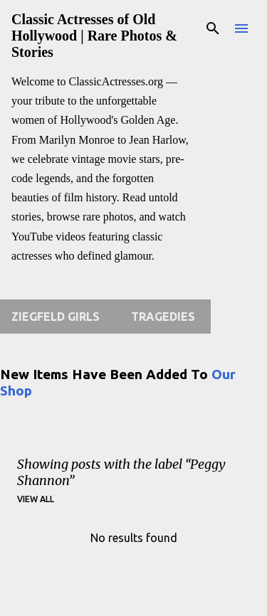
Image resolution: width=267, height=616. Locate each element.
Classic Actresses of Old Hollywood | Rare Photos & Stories (94, 35)
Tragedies (163, 316)
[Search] (212, 28)
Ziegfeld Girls (55, 316)
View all (35, 499)
